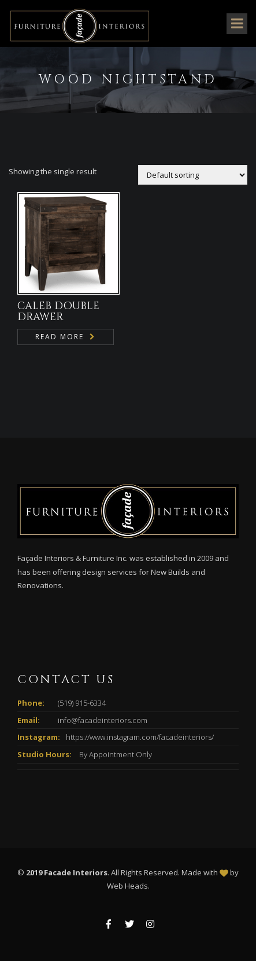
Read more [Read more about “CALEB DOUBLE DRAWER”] (59, 337)
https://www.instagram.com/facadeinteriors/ (140, 737)
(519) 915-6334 (82, 703)
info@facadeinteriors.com (102, 720)
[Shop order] (192, 175)
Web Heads (127, 886)
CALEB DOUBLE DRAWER (58, 312)
